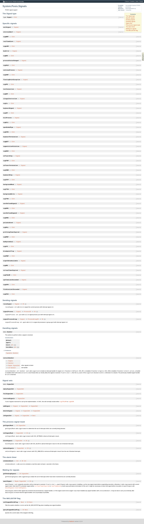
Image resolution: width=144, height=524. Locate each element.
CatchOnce (9, 347)
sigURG (5, 265)
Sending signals (130, 19)
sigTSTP (6, 180)
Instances (8, 350)
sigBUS (5, 56)
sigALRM (6, 46)
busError (6, 51)
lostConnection (8, 89)
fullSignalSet (8, 394)
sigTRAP (6, 256)
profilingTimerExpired (11, 232)
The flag (132, 30)
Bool (33, 416)
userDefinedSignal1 (10, 204)
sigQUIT (6, 142)
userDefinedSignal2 (10, 213)
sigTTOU (6, 199)
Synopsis (141, 52)
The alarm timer (130, 27)
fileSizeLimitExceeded (11, 289)
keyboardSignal (8, 108)
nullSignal (7, 27)
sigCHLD (6, 65)
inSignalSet (7, 416)
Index (137, 1)
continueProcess (9, 70)
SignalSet (16, 365)
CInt (15, 17)
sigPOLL (6, 227)
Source (127, 1)
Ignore (8, 343)
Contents (132, 1)
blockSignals (8, 441)
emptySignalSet (8, 389)
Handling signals (130, 21)
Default (8, 340)
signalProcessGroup (10, 319)
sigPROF (6, 237)
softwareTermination (10, 165)
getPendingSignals (9, 474)
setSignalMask (8, 433)
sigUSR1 (6, 208)
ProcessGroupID (33, 319)
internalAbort (8, 32)
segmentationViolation (11, 146)
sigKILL (6, 122)
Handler (10, 332)
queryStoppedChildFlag (11, 510)
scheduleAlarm (8, 461)
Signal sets (129, 23)
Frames (141, 1)
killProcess (7, 118)
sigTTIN (6, 189)
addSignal (6, 406)
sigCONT (6, 75)
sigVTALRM (6, 275)
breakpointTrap (8, 251)
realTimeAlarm (8, 41)
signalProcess (8, 312)
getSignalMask (8, 425)
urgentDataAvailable (10, 261)
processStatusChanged (11, 61)
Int (17, 461)
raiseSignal (7, 304)
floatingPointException (11, 80)
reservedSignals (9, 399)
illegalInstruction (10, 99)
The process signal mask (133, 25)
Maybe (10, 365)
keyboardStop (8, 175)
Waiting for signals (131, 28)
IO (23, 304)
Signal (9, 17)
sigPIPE (6, 132)
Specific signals (130, 18)
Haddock (71, 521)
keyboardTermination (10, 137)
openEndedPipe (8, 127)
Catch (8, 345)
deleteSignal (8, 411)
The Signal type (130, 16)
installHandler (8, 358)
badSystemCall (8, 242)
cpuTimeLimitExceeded (11, 280)
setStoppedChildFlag (10, 502)
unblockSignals (8, 448)
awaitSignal (7, 481)
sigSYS (5, 246)
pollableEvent (8, 223)
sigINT (5, 113)
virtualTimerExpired (10, 270)
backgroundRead (8, 184)
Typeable (9, 353)
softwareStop (8, 156)
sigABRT (6, 37)
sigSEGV (6, 151)
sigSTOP (6, 161)
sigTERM (6, 170)
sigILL (5, 103)
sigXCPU (6, 285)
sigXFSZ (6, 294)
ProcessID (27, 312)
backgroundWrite (9, 194)
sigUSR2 (6, 218)
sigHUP (5, 94)
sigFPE (5, 84)
